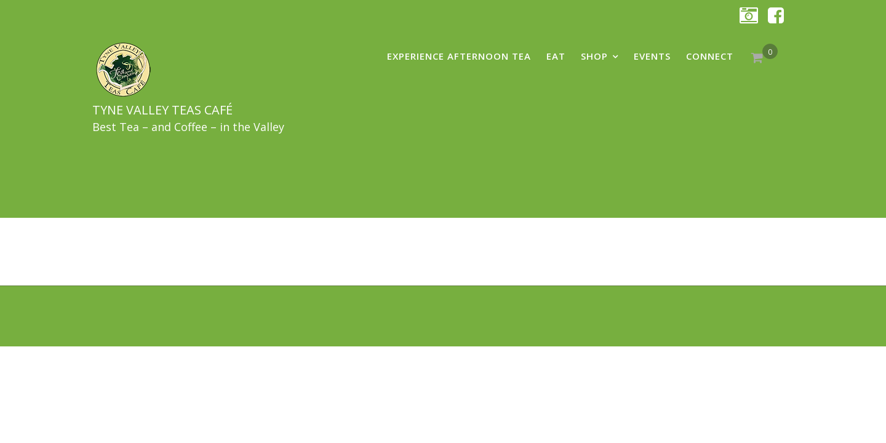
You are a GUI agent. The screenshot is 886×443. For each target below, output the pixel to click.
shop (594, 56)
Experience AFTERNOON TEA (459, 56)
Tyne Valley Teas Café (162, 110)
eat (555, 56)
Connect (709, 56)
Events (652, 56)
